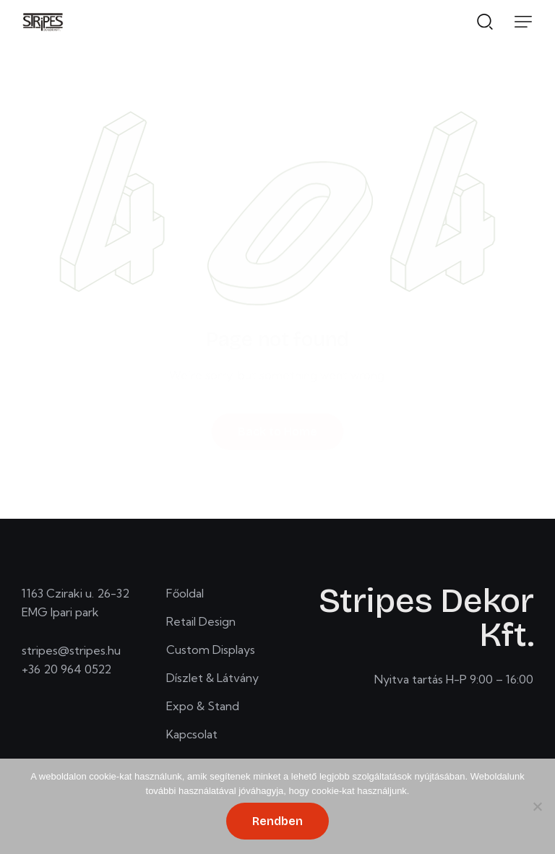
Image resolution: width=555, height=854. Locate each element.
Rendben (277, 821)
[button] (523, 22)
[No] (537, 806)
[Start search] (485, 21)
